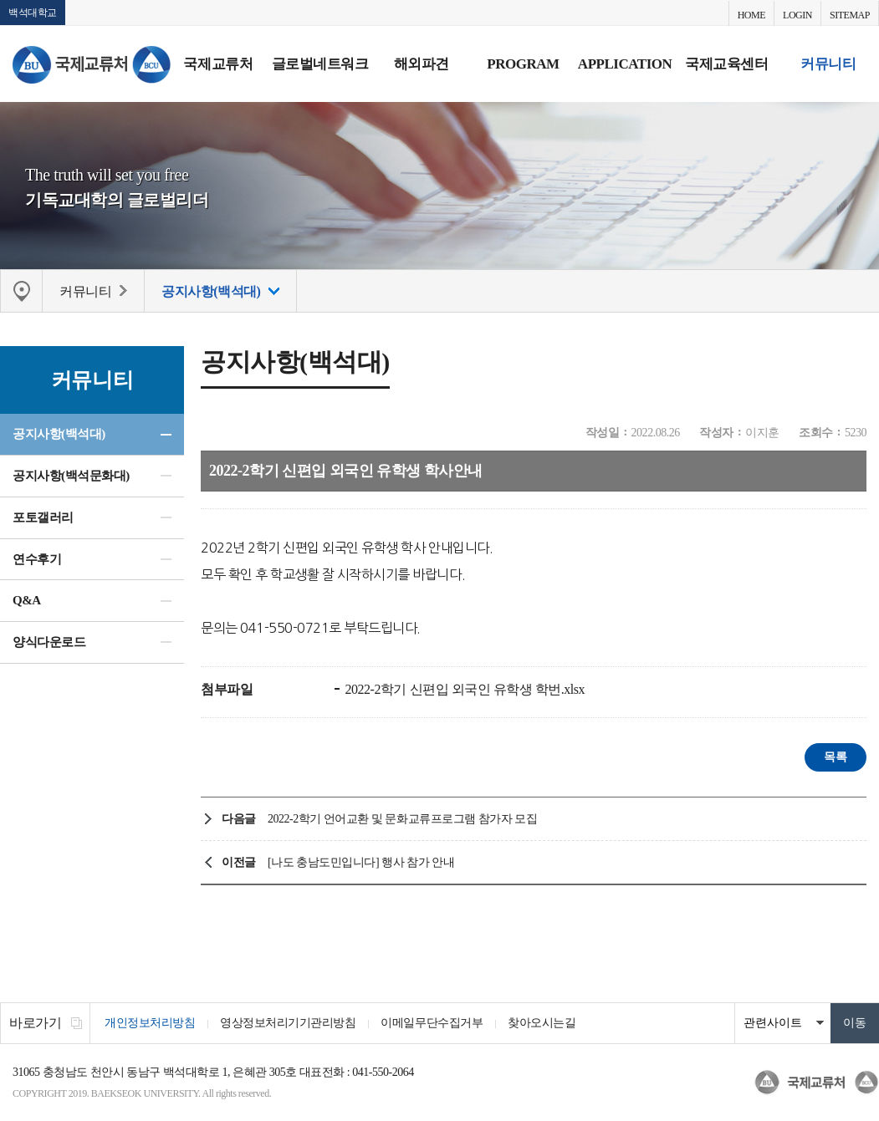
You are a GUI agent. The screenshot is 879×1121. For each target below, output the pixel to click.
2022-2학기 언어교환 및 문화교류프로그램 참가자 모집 (402, 819)
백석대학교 (32, 12)
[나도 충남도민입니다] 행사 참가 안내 (361, 862)
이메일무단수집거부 (432, 1023)
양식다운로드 (49, 642)
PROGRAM (523, 64)
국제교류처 (218, 64)
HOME (751, 15)
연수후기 (37, 559)
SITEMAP (850, 15)
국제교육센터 (726, 64)
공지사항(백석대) (59, 434)
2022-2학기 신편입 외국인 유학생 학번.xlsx (463, 689)
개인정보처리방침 (150, 1023)
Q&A (27, 600)
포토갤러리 (43, 517)
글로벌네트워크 (320, 64)
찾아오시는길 (541, 1023)
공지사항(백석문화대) (71, 475)
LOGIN (797, 15)
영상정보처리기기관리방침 (287, 1023)
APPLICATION (625, 64)
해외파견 (421, 64)
